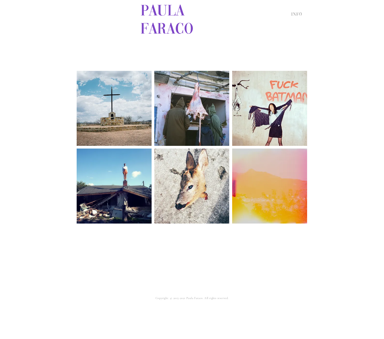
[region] (114, 108)
